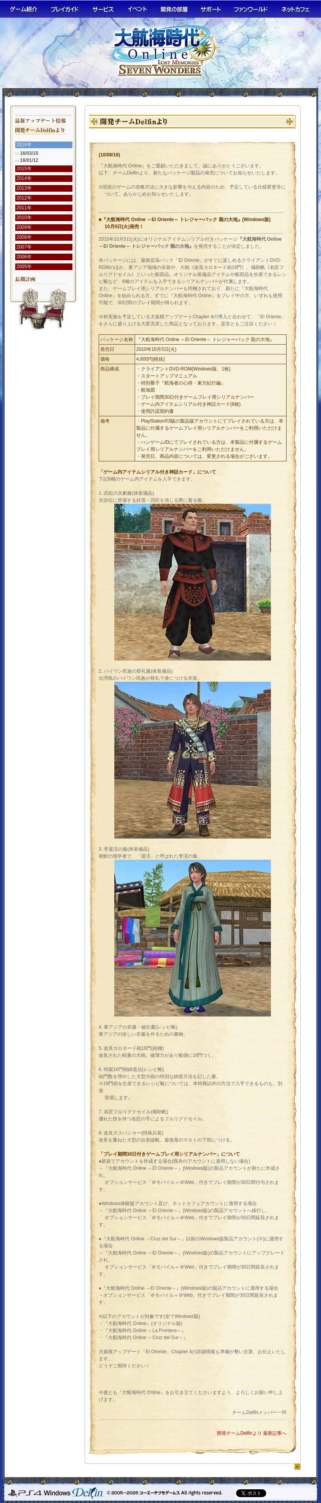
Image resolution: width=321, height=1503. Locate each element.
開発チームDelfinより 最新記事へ (252, 1433)
